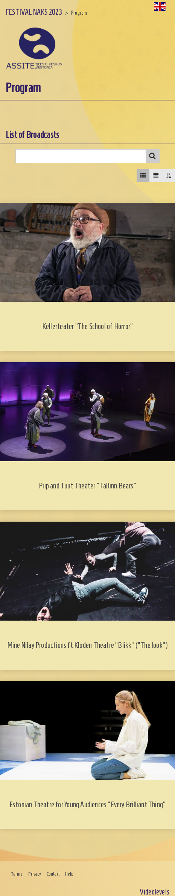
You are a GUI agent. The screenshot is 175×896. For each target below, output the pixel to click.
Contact (53, 874)
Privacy (34, 874)
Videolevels (154, 891)
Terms (17, 874)
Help (69, 874)
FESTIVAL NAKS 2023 (34, 12)
